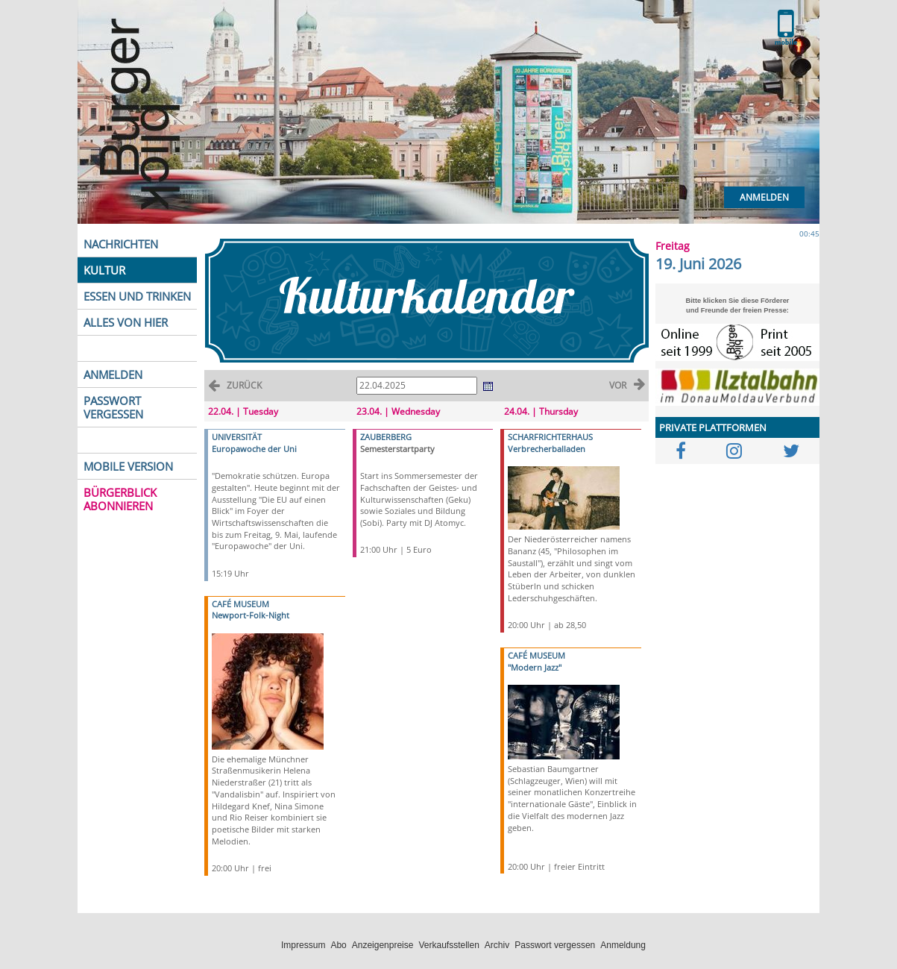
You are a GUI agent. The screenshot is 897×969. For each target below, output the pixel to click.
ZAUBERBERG (386, 436)
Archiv (497, 945)
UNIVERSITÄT (237, 436)
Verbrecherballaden (546, 448)
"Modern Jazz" (534, 667)
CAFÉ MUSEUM (240, 603)
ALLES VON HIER (126, 322)
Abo (338, 945)
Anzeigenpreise (383, 945)
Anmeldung (623, 945)
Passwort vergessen (554, 945)
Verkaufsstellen (448, 945)
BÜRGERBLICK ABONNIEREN (120, 499)
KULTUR (104, 270)
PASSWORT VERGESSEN (113, 407)
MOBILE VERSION (128, 466)
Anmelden (764, 197)
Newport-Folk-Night (250, 615)
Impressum (303, 945)
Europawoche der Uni (254, 448)
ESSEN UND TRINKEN (137, 296)
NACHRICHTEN (121, 243)
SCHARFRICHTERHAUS (550, 436)
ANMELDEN (113, 374)
